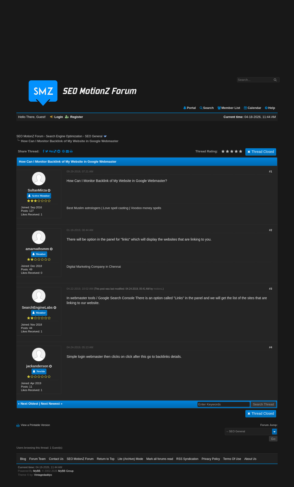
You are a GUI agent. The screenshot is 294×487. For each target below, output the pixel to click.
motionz (157, 288)
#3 (270, 288)
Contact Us (56, 459)
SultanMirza (37, 190)
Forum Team (37, 459)
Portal (189, 108)
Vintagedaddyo (43, 474)
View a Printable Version (35, 424)
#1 (270, 171)
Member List (228, 108)
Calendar (252, 108)
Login (56, 117)
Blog (23, 459)
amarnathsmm (37, 249)
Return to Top (105, 459)
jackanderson (37, 366)
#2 (270, 230)
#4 (270, 347)
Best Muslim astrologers (84, 208)
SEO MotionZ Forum (29, 136)
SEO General (93, 136)
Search (206, 108)
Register (74, 117)
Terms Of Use (232, 459)
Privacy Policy (211, 459)
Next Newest (50, 403)
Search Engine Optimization (64, 136)
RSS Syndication (187, 459)
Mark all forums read (159, 459)
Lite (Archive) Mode (130, 459)
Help (269, 108)
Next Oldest (29, 403)
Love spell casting (115, 208)
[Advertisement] (147, 36)
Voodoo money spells (146, 208)
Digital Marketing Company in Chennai (94, 266)
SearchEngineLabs (37, 307)
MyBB (36, 470)
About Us (250, 459)
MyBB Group (66, 470)
